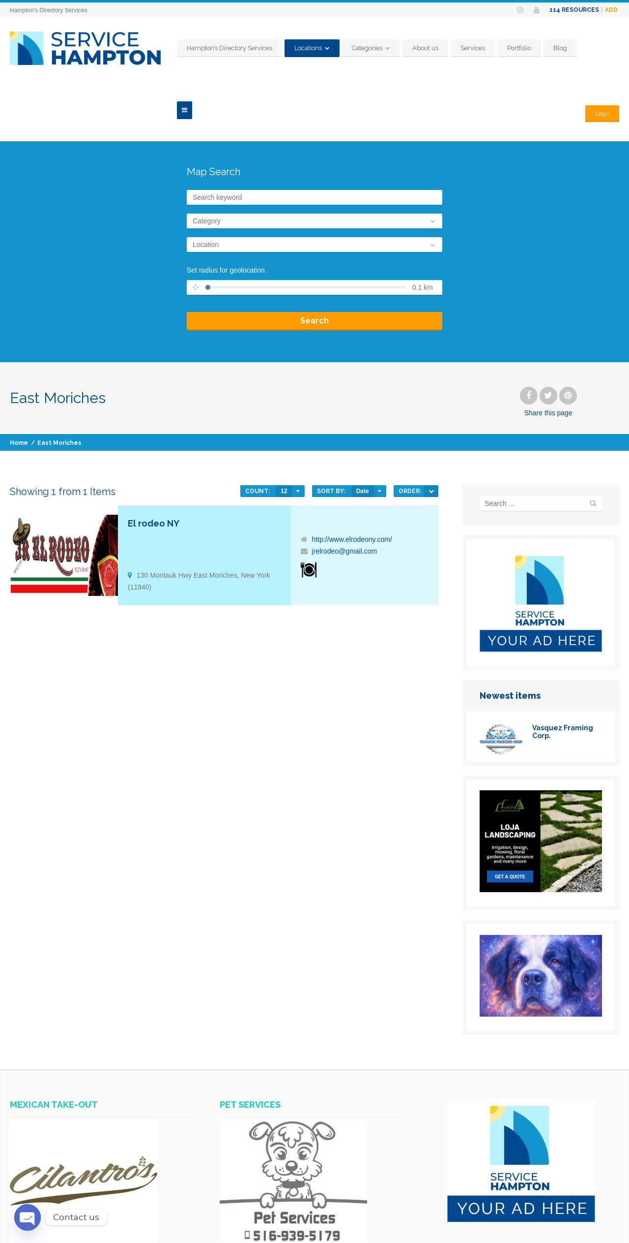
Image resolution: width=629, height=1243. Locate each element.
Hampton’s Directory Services (251, 48)
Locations (330, 48)
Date (362, 429)
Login (601, 48)
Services (495, 48)
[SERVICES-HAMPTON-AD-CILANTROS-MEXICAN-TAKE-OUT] (83, 1178)
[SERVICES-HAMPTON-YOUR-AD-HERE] (541, 587)
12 (284, 429)
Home (19, 380)
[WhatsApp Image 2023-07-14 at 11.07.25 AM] (293, 1178)
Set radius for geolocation (226, 208)
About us (447, 48)
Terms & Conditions (593, 1228)
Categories (389, 48)
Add (611, 9)
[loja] (541, 828)
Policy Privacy (535, 1228)
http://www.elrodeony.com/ (352, 477)
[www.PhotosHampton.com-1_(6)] (541, 952)
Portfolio (541, 48)
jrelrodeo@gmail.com (344, 489)
